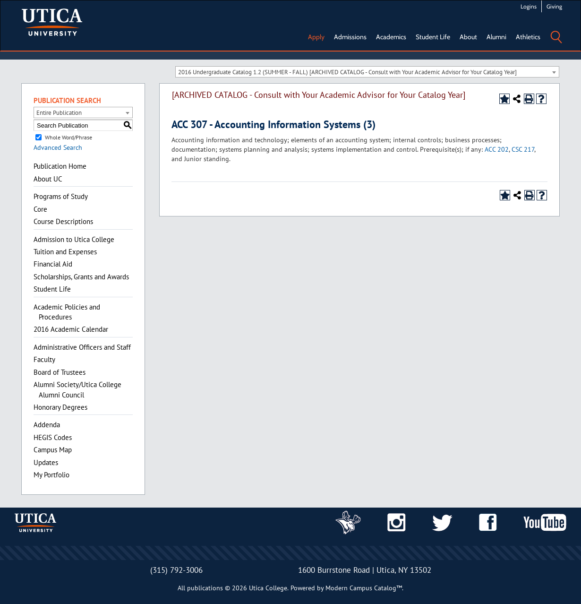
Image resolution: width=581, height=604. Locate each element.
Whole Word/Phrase (68, 137)
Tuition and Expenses (65, 251)
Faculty (44, 359)
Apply (316, 37)
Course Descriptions (63, 221)
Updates (46, 462)
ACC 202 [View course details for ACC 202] (497, 149)
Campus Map (53, 449)
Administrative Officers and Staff (82, 347)
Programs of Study (61, 196)
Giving (554, 6)
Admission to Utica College (74, 239)
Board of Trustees (59, 372)
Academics (391, 37)
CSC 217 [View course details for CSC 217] (523, 149)
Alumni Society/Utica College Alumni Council (77, 389)
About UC (48, 178)
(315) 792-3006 (176, 570)
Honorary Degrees (60, 407)
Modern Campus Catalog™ (363, 588)
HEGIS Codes (53, 437)
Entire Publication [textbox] (59, 113)
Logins (529, 6)
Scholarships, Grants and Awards (81, 276)
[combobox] (367, 72)
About (468, 37)
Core (40, 209)
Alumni (496, 37)
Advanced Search (58, 147)
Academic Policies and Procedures (67, 311)
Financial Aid (53, 263)
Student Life (433, 37)
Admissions (350, 37)
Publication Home (60, 166)
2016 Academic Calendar (71, 329)
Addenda (47, 424)
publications (205, 588)
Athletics (528, 37)
